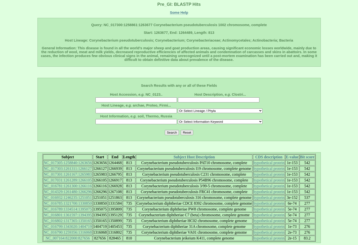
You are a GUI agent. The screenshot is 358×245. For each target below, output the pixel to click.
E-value (292, 157)
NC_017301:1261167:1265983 (68, 174)
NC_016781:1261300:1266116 (68, 186)
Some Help (179, 12)
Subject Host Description (194, 157)
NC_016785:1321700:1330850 (68, 203)
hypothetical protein (268, 163)
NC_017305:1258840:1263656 (68, 163)
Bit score (307, 157)
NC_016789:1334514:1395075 (68, 209)
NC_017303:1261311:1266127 (68, 168)
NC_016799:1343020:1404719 (68, 226)
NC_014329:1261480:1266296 (68, 192)
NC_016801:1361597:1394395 (68, 215)
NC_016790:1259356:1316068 (68, 232)
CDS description (268, 157)
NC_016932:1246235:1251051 (68, 197)
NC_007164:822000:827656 (67, 238)
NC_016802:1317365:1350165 (68, 221)
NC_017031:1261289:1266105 (68, 180)
